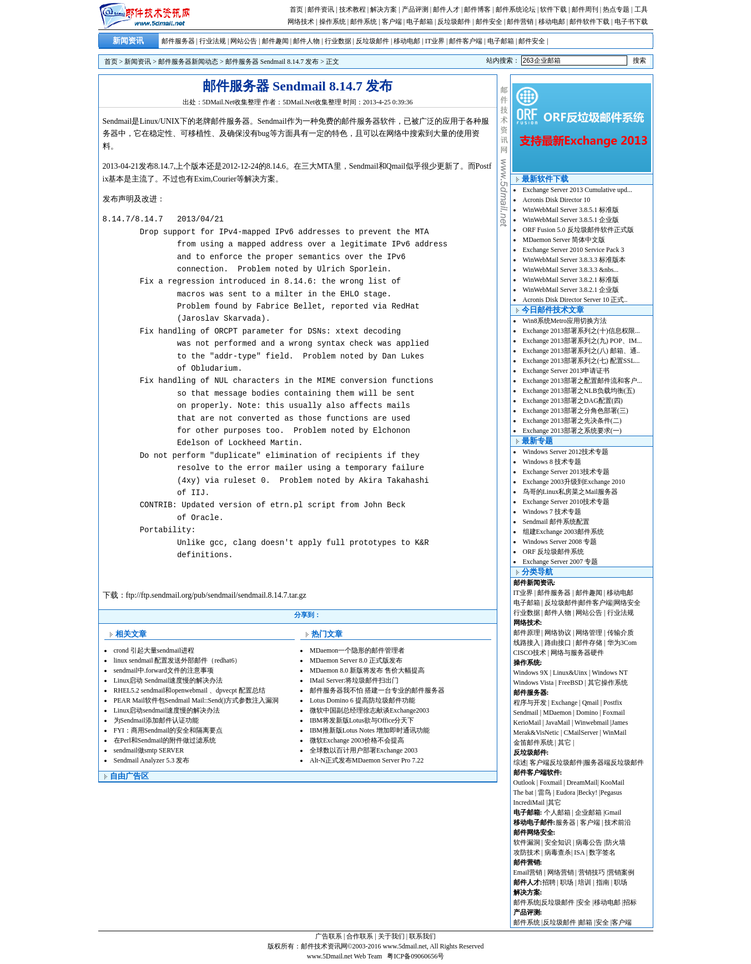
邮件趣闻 (275, 41)
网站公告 (243, 41)
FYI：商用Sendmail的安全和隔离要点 (168, 730)
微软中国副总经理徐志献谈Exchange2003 (369, 710)
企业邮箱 (588, 812)
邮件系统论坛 (516, 9)
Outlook (524, 782)
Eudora (566, 792)
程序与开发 (530, 702)
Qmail (590, 702)
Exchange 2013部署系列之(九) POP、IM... (582, 341)
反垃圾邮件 (454, 22)
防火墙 (616, 842)
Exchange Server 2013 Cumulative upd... (578, 190)
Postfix (612, 702)
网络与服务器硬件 (577, 653)
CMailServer (581, 732)
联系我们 (422, 936)
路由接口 (558, 643)
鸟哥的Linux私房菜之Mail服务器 (570, 492)
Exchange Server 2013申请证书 (566, 371)
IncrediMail (529, 802)
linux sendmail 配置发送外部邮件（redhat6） (177, 660)
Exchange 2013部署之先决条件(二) (572, 421)
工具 (641, 9)
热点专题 (616, 9)
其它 (564, 742)
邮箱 (585, 922)
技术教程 (352, 9)
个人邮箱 (557, 812)
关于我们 (391, 936)
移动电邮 (551, 22)
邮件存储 (589, 643)
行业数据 (338, 41)
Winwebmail (591, 722)
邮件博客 (477, 9)
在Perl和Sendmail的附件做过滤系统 (165, 740)
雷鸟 (544, 792)
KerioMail (527, 722)
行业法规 (212, 41)
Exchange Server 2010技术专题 (566, 502)
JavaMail (558, 722)
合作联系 (359, 936)
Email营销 (528, 872)
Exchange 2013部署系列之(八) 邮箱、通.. (581, 351)
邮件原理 (526, 633)
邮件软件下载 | (591, 22)
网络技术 (301, 22)
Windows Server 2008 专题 (560, 542)
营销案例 (621, 872)
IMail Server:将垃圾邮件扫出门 (354, 680)
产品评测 (415, 9)
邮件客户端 (465, 41)
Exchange (564, 702)
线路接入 (526, 643)
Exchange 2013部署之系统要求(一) (572, 431)
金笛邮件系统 (533, 742)
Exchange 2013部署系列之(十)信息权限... (581, 331)
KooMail (612, 782)
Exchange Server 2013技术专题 (566, 472)
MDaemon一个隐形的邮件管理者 (357, 650)
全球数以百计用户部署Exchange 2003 (363, 750)
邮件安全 (489, 22)
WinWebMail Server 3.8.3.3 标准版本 (574, 260)
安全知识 (558, 842)
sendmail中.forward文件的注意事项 (164, 670)
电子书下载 (631, 22)
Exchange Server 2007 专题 (560, 562)
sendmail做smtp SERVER (149, 750)
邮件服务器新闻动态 (188, 61)
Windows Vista (534, 683)
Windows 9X (530, 673)
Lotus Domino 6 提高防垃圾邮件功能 (362, 700)
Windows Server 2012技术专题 (566, 452)
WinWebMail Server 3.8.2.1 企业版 (571, 290)
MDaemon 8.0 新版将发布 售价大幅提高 (367, 670)
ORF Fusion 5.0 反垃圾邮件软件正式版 (578, 230)
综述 (520, 762)
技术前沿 (617, 822)
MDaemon (557, 712)
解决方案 (383, 9)
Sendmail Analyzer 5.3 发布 (152, 760)
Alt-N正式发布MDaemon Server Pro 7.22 (367, 760)
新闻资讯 (137, 61)
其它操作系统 (608, 683)
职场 (566, 882)
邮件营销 (520, 22)
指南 (602, 882)
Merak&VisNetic (536, 732)
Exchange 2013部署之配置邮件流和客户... (582, 381)
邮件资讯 (321, 9)
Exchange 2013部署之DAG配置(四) (573, 401)
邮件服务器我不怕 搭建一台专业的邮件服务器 (377, 690)
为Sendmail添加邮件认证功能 (156, 720)
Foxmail (614, 712)
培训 (584, 882)
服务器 (566, 822)
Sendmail (525, 712)
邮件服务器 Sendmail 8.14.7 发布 (272, 61)
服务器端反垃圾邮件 (614, 762)
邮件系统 (363, 22)
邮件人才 (446, 9)
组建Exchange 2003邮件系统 (563, 532)
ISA (580, 852)
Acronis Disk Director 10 (557, 200)
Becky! (588, 792)
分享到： (307, 615)
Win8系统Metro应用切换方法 (565, 321)
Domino (587, 712)
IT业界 (435, 41)
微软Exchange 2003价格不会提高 (357, 740)
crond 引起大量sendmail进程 (154, 650)
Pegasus (611, 792)
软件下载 (553, 9)
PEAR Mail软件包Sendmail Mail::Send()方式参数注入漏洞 (196, 700)
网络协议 (558, 633)
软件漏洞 (526, 842)
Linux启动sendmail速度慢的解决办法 (167, 710)
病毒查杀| (559, 852)
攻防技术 (526, 852)
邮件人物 (306, 41)
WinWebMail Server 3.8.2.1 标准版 (571, 280)
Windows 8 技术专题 (552, 462)
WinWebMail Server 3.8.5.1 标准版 (571, 210)
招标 (630, 902)
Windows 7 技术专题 (552, 512)
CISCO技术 (529, 653)
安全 (584, 902)
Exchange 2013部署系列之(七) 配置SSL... (581, 361)
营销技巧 (591, 872)
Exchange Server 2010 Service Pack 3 (573, 250)
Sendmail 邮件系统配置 (556, 522)
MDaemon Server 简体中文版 (564, 240)
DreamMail (582, 782)
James (620, 722)
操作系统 (332, 22)
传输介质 (620, 633)
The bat (523, 792)
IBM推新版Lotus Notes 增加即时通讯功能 (370, 730)
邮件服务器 (178, 41)
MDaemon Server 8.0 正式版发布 (356, 660)
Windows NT (610, 673)
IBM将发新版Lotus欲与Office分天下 (362, 720)
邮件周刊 (585, 9)
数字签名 (602, 852)
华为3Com (622, 643)
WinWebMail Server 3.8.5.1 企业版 (571, 220)
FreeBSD (570, 683)
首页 (296, 9)
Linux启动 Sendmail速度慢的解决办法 (168, 680)
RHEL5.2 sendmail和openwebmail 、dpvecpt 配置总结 (189, 690)
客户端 (392, 22)
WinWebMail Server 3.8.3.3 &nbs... (571, 270)
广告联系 (328, 936)
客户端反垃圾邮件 (556, 762)
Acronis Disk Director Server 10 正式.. (575, 300)
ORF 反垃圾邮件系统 (553, 552)
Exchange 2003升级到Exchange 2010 (574, 482)
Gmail (612, 812)
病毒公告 (589, 842)
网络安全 (627, 603)
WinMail (615, 732)
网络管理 (589, 633)
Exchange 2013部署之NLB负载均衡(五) (579, 391)
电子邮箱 (419, 22)
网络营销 (560, 872)
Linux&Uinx (570, 673)
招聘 (549, 882)
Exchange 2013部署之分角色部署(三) (575, 411)
